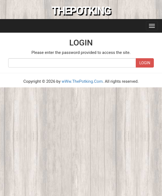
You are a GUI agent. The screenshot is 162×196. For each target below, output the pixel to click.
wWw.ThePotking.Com (82, 81)
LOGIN (144, 63)
